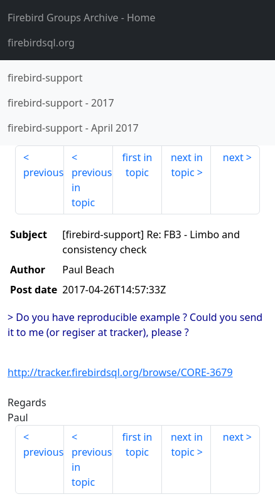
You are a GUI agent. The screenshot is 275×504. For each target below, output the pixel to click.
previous (43, 172)
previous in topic (92, 187)
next (233, 157)
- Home (82, 17)
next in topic (187, 164)
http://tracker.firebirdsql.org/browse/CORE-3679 (120, 372)
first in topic (137, 164)
